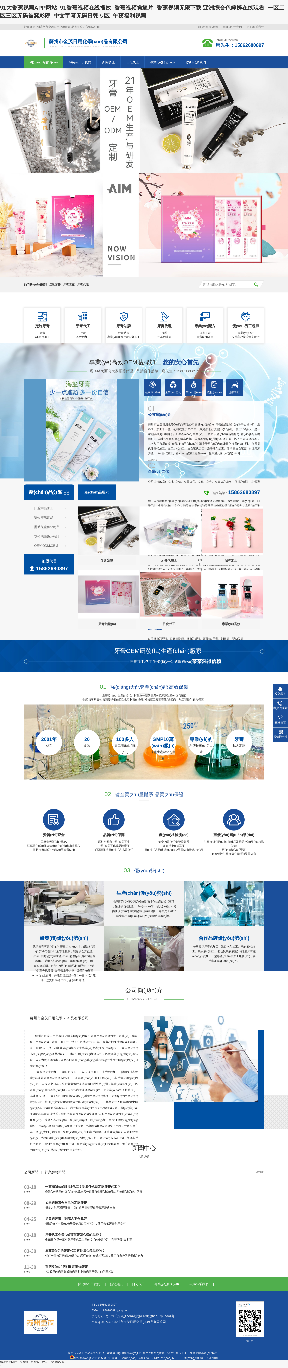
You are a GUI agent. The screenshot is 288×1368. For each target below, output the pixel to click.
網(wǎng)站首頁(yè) (44, 62)
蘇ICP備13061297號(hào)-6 (156, 1358)
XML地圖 (212, 1358)
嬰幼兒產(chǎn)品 (46, 527)
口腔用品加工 (43, 508)
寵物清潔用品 (43, 517)
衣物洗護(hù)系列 (46, 536)
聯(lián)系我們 (255, 26)
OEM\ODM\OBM (46, 545)
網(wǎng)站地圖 (208, 26)
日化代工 (132, 62)
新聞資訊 (108, 62)
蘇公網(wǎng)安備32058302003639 (94, 1358)
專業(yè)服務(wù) (162, 62)
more (260, 1172)
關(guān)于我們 (232, 26)
